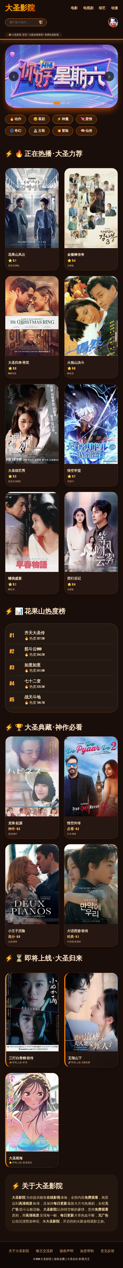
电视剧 (88, 8)
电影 (74, 8)
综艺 (102, 8)
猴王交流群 (44, 1251)
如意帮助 (87, 1251)
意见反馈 (107, 1251)
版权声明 (66, 1251)
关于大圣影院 (19, 1251)
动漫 (114, 8)
